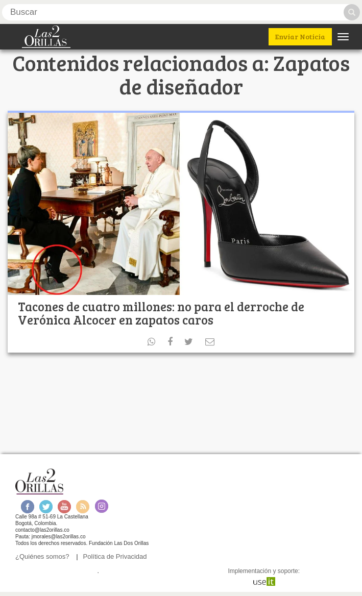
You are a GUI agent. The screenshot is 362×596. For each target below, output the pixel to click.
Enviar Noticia (300, 36)
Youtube (64, 506)
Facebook (27, 506)
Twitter (46, 506)
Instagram (101, 506)
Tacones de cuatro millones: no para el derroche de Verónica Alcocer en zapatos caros (161, 313)
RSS (82, 506)
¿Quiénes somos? (42, 556)
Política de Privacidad (115, 556)
